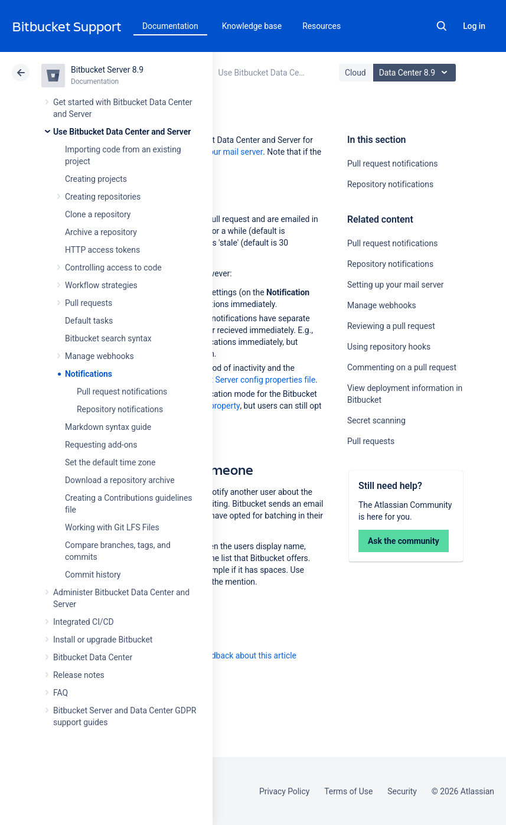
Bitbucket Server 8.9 (107, 69)
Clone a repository (97, 214)
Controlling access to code (113, 267)
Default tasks (89, 320)
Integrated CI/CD (83, 622)
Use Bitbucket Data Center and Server (122, 131)
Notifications (88, 374)
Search (441, 26)
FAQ (60, 692)
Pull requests (88, 303)
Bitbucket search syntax (108, 338)
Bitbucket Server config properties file (247, 379)
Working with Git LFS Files (112, 527)
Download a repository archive (120, 480)
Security (402, 791)
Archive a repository (101, 232)
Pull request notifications (122, 391)
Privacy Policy (284, 791)
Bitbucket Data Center (92, 657)
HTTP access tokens (102, 250)
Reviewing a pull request (391, 326)
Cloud (355, 72)
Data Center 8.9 (416, 73)
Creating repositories (103, 196)
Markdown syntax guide (108, 427)
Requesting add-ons (101, 444)
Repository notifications (120, 409)
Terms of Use (348, 791)
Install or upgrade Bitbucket (102, 639)
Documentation (170, 26)
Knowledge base (252, 26)
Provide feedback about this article (233, 655)
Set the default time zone (110, 462)
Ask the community (403, 541)
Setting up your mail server (395, 284)
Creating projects (96, 179)
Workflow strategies (101, 285)
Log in (474, 26)
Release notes (79, 675)
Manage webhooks (99, 356)
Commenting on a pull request (401, 367)
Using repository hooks (388, 346)
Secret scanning (376, 420)
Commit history (92, 574)
